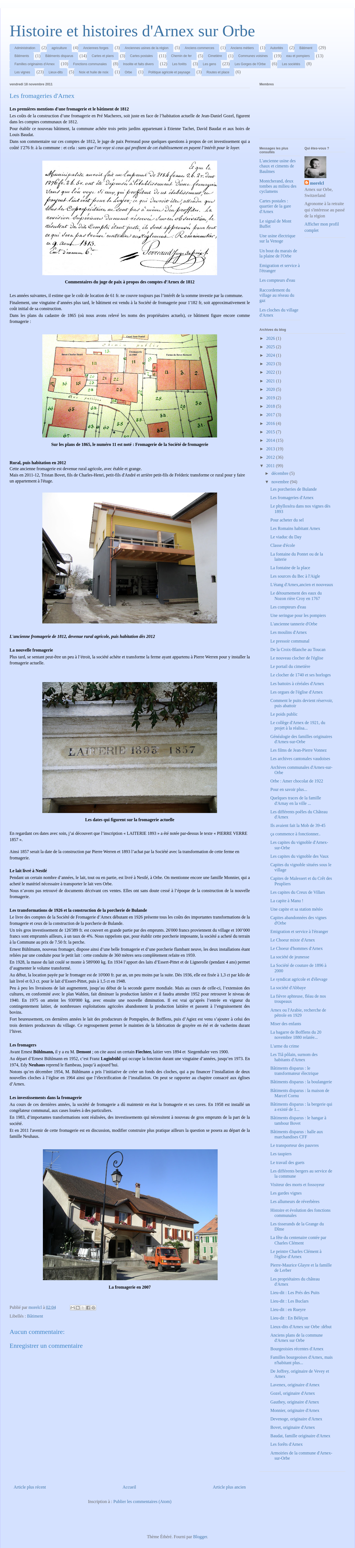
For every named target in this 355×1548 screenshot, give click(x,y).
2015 (271, 432)
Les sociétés (291, 64)
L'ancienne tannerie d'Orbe (293, 624)
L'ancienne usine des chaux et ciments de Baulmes (277, 165)
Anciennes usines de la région (146, 48)
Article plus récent (30, 1487)
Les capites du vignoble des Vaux (299, 856)
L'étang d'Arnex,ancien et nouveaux (301, 584)
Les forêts (179, 64)
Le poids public (284, 714)
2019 (271, 397)
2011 (271, 465)
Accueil (129, 1487)
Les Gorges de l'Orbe (250, 64)
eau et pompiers (298, 56)
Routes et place (217, 72)
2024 (271, 355)
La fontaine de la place (290, 567)
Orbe (128, 72)
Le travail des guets (287, 1162)
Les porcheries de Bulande (293, 489)
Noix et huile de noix (93, 72)
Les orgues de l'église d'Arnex (296, 692)
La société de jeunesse (289, 957)
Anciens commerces (199, 48)
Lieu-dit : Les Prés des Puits (294, 1292)
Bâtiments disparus (59, 56)
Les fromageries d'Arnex (291, 497)
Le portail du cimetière (290, 666)
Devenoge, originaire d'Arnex (296, 1419)
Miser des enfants (285, 1023)
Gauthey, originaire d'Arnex (294, 1402)
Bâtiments (21, 56)
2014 (271, 440)
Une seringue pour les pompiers (298, 615)
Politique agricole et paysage (169, 72)
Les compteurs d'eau (277, 280)
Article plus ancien (229, 1487)
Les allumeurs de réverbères (294, 1201)
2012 (271, 457)
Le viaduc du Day (285, 537)
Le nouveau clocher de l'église (296, 658)
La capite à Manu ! (286, 900)
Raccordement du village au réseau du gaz (276, 295)
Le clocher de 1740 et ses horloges (300, 675)
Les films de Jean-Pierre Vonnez (298, 750)
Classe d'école (282, 545)
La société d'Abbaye (288, 987)
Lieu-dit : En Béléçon (289, 1318)
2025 (271, 346)
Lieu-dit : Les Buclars (289, 1301)
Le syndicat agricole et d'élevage (298, 979)
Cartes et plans (103, 56)
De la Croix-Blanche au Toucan (298, 649)
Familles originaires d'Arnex (34, 64)
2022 (271, 372)
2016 (271, 423)
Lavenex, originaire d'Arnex (294, 1384)
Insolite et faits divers (138, 64)
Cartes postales (141, 56)
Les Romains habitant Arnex (295, 528)
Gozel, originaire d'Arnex (292, 1393)
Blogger (200, 1536)
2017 (271, 414)
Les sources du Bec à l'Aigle (295, 576)
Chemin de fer (181, 56)
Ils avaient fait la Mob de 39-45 (298, 825)
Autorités (276, 48)
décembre (280, 473)
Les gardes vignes (286, 1193)
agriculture (59, 48)
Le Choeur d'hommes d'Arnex (296, 948)
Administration (24, 48)
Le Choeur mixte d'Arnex (292, 940)
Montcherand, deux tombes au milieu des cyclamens (278, 186)
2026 (271, 338)
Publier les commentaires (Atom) (142, 1501)
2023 (271, 363)
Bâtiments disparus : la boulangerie (301, 1081)
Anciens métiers (242, 48)
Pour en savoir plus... (288, 789)
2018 (271, 406)
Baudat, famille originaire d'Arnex (300, 1435)
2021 (271, 381)
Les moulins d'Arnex (288, 632)
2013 (271, 448)
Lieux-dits (56, 72)
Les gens (209, 64)
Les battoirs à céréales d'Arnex (297, 683)
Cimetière (215, 56)
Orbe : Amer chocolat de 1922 (296, 781)
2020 (271, 389)
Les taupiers (281, 1153)
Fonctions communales (90, 64)
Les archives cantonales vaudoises (300, 758)
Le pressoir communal (289, 641)
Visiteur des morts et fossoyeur (297, 1184)
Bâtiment (305, 48)
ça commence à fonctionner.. (295, 834)
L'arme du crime (284, 1046)
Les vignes (22, 72)
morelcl (317, 183)
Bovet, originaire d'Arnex (292, 1427)
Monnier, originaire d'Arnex (294, 1410)
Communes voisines (253, 56)
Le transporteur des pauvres (294, 1145)
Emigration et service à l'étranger (299, 931)
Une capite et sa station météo (296, 909)
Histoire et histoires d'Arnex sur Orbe (132, 31)
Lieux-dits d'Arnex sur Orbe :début (301, 1326)
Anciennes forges (95, 48)
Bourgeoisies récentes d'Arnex (297, 1348)
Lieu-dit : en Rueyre (288, 1309)
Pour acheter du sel (287, 520)
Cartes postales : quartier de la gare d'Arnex (275, 206)
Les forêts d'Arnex (286, 1444)
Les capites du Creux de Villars (297, 892)
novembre (280, 481)
